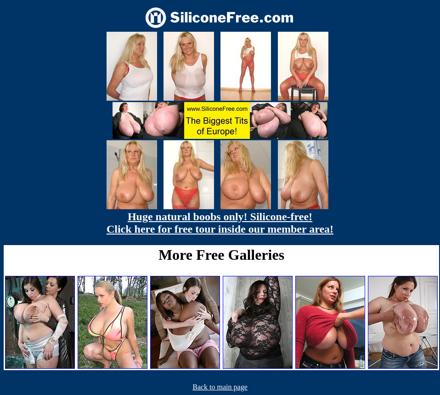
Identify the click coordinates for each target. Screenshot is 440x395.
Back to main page (220, 387)
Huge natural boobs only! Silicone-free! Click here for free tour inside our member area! (220, 223)
